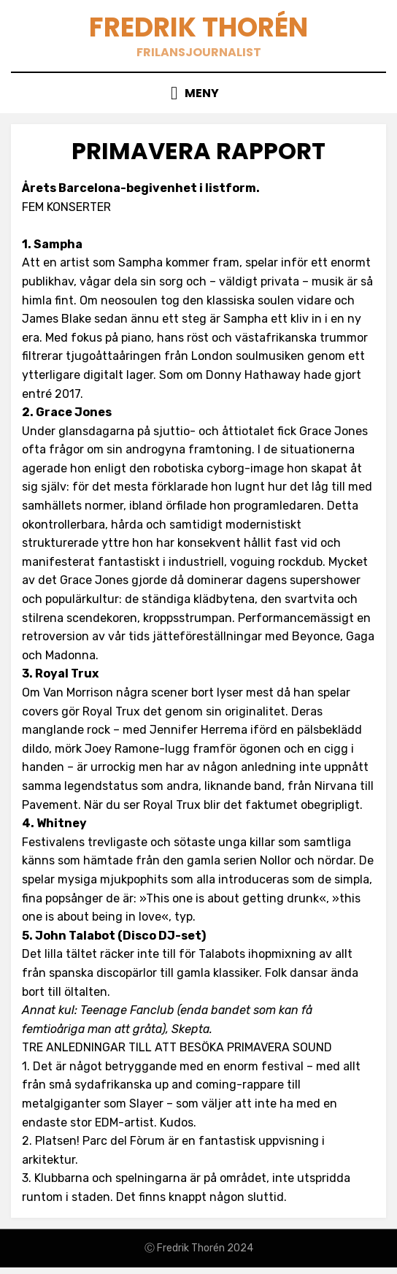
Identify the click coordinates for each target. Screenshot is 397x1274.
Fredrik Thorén (198, 27)
